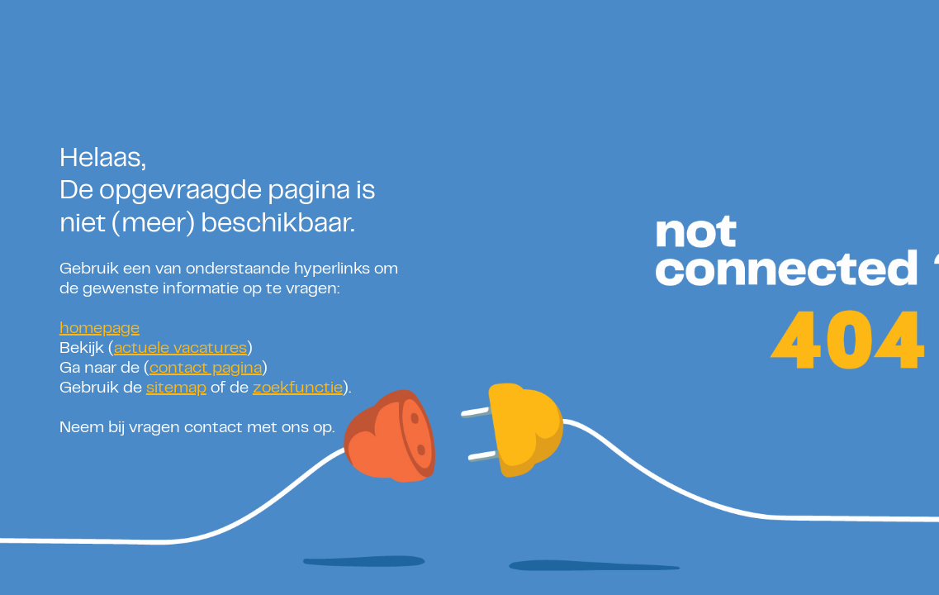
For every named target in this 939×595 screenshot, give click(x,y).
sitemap (176, 389)
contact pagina (205, 369)
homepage (99, 329)
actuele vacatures (180, 349)
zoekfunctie (298, 389)
